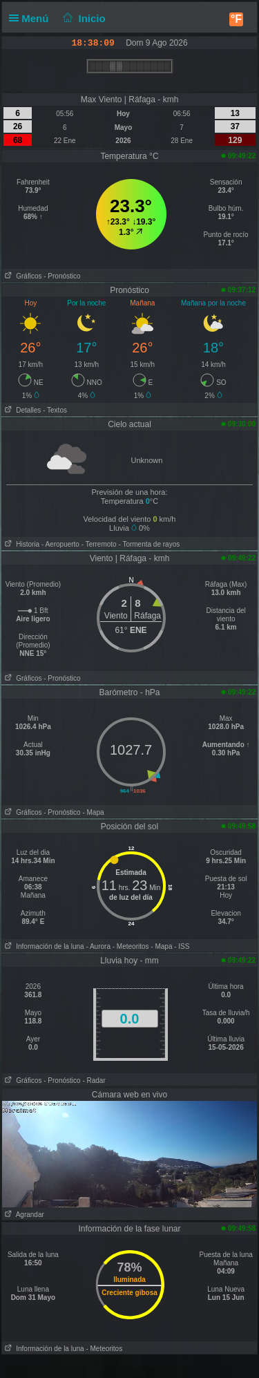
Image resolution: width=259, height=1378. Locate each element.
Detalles (21, 410)
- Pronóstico (62, 276)
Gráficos (22, 276)
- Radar (93, 1080)
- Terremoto (99, 544)
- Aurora (98, 946)
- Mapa (93, 812)
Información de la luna (43, 946)
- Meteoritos (131, 946)
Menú (32, 18)
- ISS (181, 946)
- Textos (55, 410)
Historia (20, 544)
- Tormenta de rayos (149, 544)
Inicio (83, 18)
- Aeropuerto (60, 544)
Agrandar (23, 1214)
